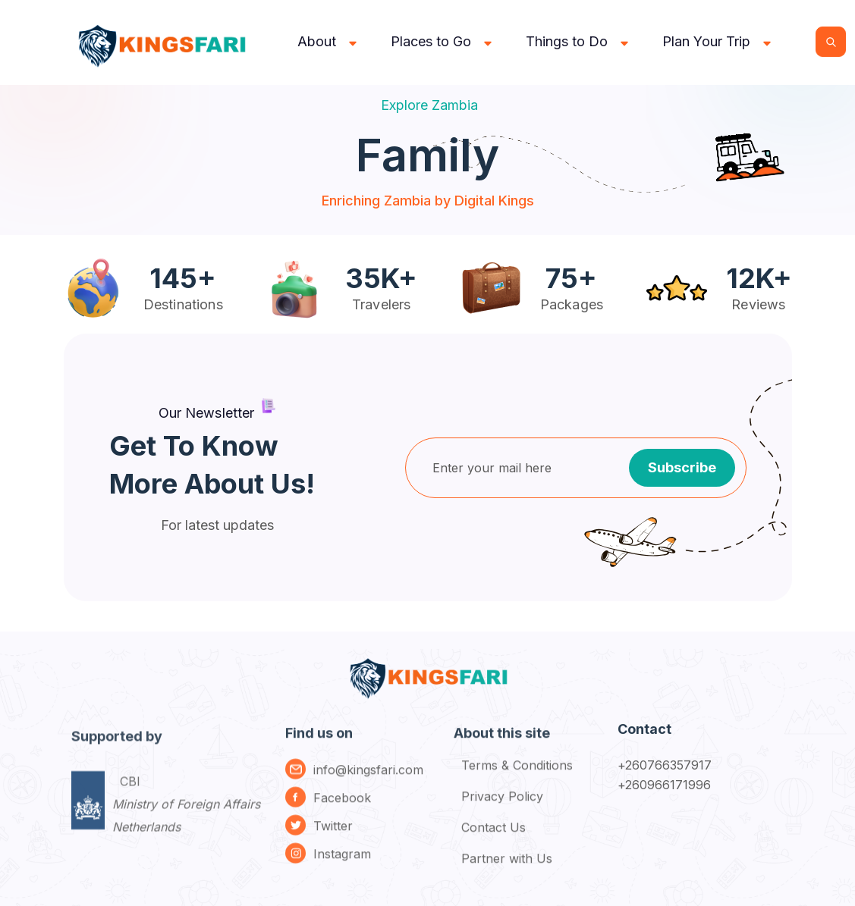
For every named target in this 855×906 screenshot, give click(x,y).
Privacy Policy (502, 805)
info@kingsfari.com (368, 779)
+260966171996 (665, 784)
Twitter (333, 835)
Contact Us (493, 836)
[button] (329, 41)
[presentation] (535, 542)
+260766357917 (665, 765)
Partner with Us (506, 867)
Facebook (342, 807)
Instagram (342, 863)
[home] (164, 42)
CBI (186, 823)
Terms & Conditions (517, 774)
